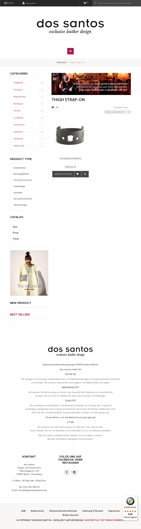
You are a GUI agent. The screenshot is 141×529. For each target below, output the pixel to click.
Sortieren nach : (121, 107)
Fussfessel (29, 118)
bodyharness (20, 168)
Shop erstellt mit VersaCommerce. (104, 520)
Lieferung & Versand (92, 511)
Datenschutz (37, 511)
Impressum (114, 511)
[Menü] (136, 497)
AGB (23, 511)
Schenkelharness (70, 158)
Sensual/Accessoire (23, 199)
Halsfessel (29, 139)
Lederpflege (19, 186)
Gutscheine (29, 125)
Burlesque (29, 104)
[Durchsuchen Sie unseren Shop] (116, 3)
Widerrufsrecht (70, 515)
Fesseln (29, 111)
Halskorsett (29, 146)
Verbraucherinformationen (63, 511)
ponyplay (18, 193)
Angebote (29, 83)
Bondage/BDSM (21, 174)
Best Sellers (20, 314)
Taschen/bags (20, 205)
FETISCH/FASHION (23, 180)
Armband (29, 90)
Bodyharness (29, 97)
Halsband (29, 132)
